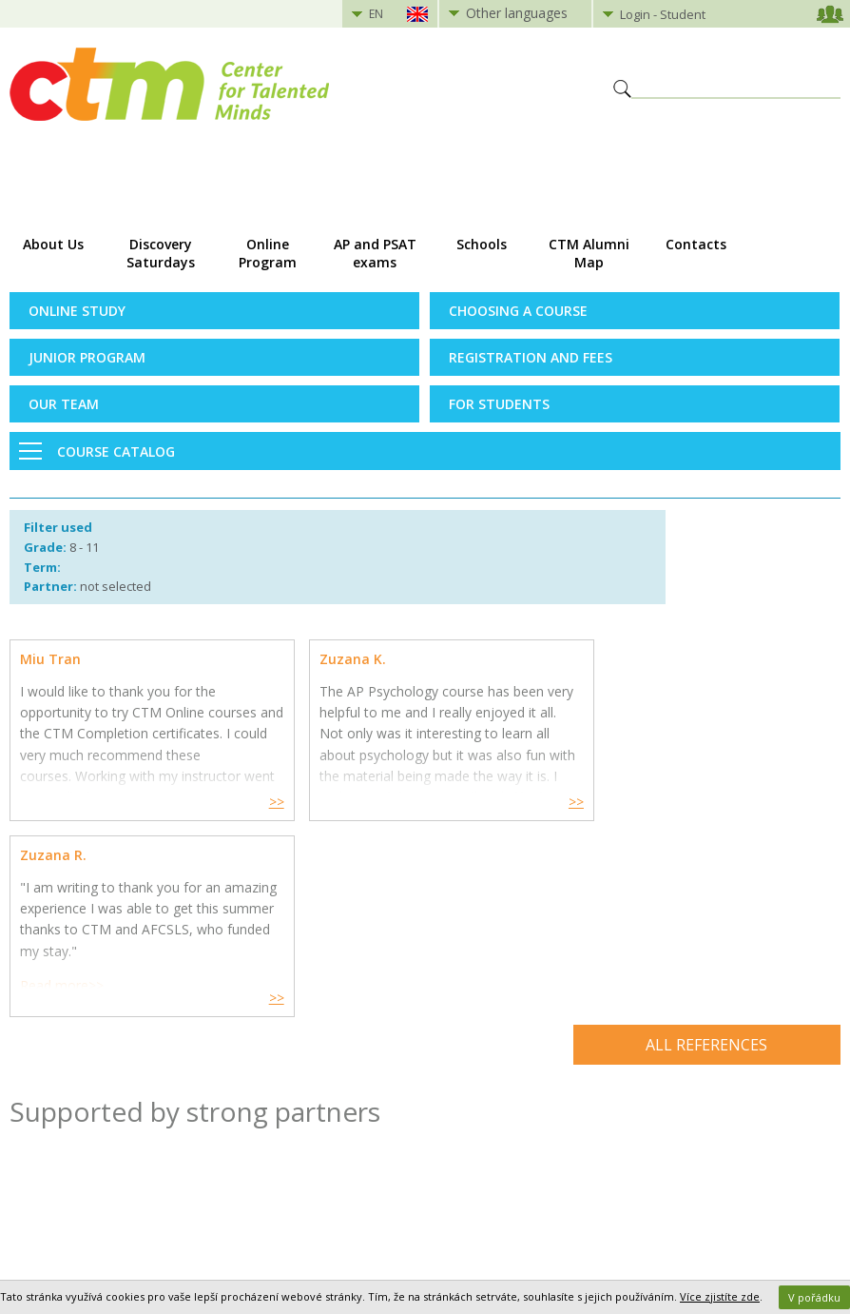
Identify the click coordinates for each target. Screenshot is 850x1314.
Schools (481, 244)
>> (258, 802)
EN (376, 14)
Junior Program (87, 357)
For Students (499, 404)
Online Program (268, 253)
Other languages (517, 13)
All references (706, 848)
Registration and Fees (530, 357)
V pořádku (814, 1297)
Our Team (64, 404)
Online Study (77, 311)
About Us (53, 244)
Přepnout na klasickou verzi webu (425, 1254)
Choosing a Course (518, 311)
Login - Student (662, 14)
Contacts (696, 244)
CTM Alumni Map (589, 253)
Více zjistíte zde (720, 1296)
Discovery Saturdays (160, 253)
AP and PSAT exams (375, 253)
